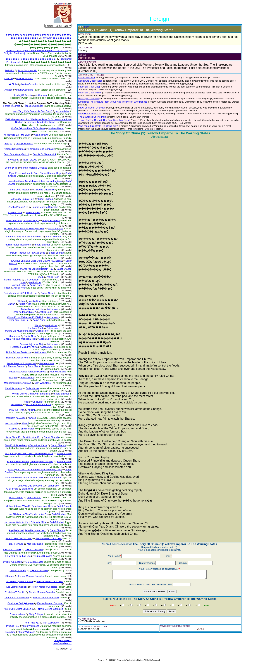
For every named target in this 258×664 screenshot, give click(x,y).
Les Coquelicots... (62, 643)
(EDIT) (86, 27)
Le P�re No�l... (62, 640)
